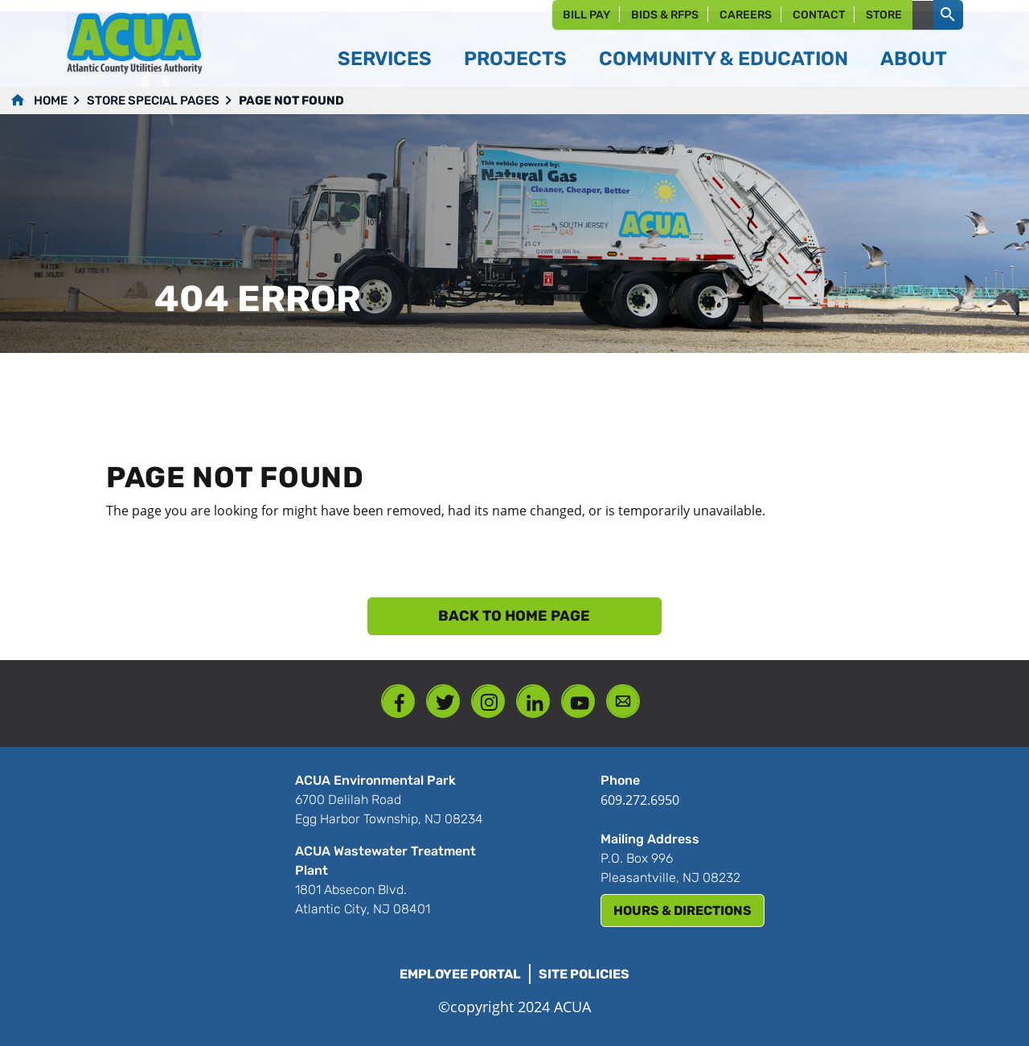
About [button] (913, 58)
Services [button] (385, 58)
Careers (745, 15)
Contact (819, 15)
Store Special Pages (153, 100)
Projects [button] (515, 58)
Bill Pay (586, 15)
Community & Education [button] (723, 58)
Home (51, 100)
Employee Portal (460, 974)
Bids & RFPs (665, 15)
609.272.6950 (640, 800)
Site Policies (584, 974)
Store (884, 15)
